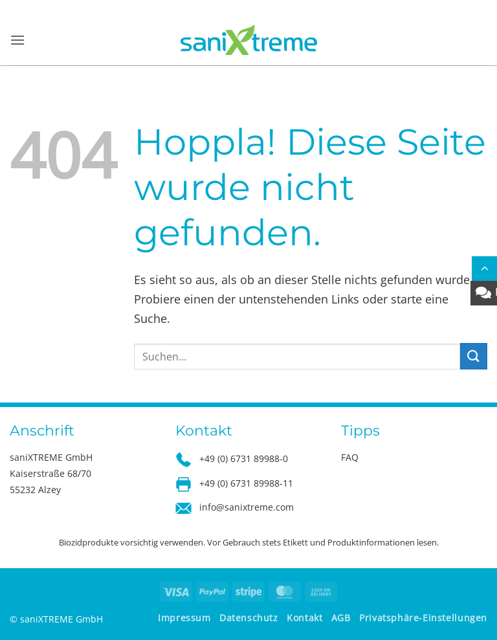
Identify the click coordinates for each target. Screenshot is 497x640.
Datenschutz (248, 618)
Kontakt (304, 618)
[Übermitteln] (473, 356)
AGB (341, 618)
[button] (17, 40)
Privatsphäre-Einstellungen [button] (423, 618)
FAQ (350, 457)
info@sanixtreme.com (246, 507)
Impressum (184, 618)
